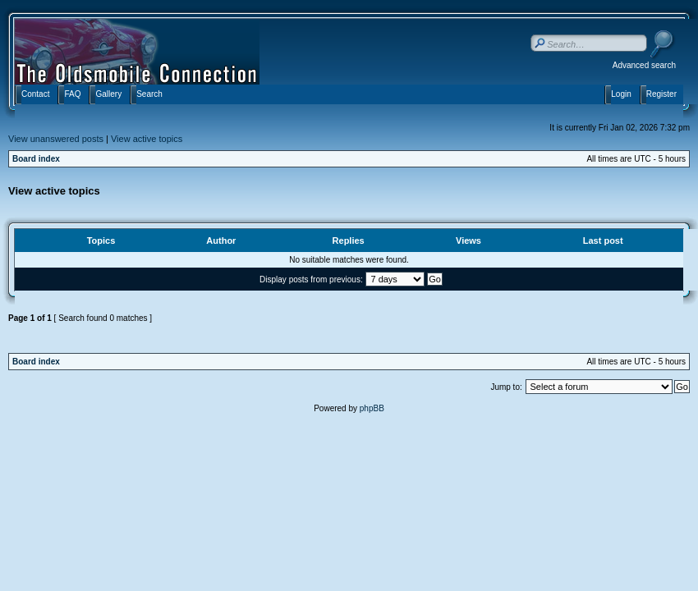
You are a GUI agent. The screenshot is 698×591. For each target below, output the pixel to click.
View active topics (146, 139)
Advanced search (644, 65)
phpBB (372, 408)
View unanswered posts (55, 139)
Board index (36, 158)
